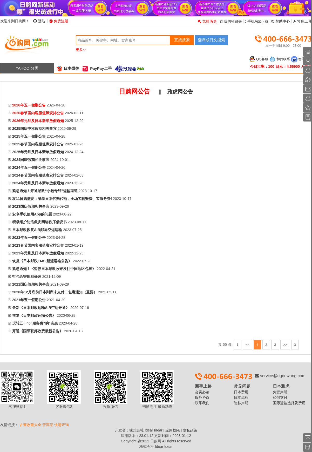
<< (247, 345)
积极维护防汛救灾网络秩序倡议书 (39, 222)
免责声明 (280, 392)
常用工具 (302, 21)
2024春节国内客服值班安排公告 (38, 175)
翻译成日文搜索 (211, 40)
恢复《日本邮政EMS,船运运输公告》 (42, 261)
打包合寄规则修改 (26, 276)
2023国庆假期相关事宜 (30, 206)
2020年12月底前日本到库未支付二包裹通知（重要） (54, 292)
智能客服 (301, 59)
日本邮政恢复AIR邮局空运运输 (37, 230)
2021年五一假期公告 (29, 300)
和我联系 (279, 59)
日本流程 (241, 397)
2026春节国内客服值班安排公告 (38, 113)
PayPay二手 (97, 68)
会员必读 (202, 392)
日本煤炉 (67, 68)
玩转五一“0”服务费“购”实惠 (35, 323)
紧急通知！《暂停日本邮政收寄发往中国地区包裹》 (54, 269)
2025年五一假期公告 (29, 136)
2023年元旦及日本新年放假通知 (38, 253)
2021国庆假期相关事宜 (30, 284)
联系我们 (202, 403)
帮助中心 (280, 21)
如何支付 (280, 397)
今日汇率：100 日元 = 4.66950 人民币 (281, 66)
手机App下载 (256, 21)
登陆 (39, 21)
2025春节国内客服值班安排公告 (38, 144)
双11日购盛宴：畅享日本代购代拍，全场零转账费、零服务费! (62, 199)
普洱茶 (47, 425)
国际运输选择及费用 (289, 403)
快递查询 (61, 425)
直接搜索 (182, 40)
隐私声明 (241, 403)
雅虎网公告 (180, 92)
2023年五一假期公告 (29, 237)
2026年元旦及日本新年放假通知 (38, 121)
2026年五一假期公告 (29, 105)
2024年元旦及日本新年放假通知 (38, 183)
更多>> (81, 50)
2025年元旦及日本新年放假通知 (38, 152)
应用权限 (172, 430)
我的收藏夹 (231, 21)
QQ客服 (258, 59)
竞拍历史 (207, 21)
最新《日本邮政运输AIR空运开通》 (40, 308)
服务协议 (202, 397)
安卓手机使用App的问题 (32, 214)
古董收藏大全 (30, 425)
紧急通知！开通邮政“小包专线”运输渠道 (45, 191)
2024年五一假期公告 (29, 167)
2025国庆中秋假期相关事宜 (34, 128)
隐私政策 (190, 430)
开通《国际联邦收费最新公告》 (37, 331)
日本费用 (241, 392)
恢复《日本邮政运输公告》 (34, 315)
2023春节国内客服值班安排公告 (38, 245)
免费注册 (58, 21)
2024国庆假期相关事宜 (30, 160)
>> (285, 345)
